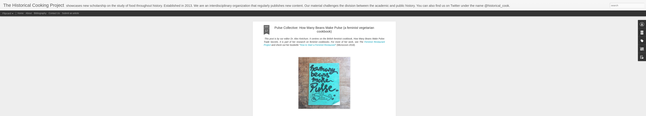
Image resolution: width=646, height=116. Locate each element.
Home (20, 13)
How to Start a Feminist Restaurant (317, 22)
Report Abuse (359, 114)
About (29, 13)
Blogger (350, 114)
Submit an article (70, 13)
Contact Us (54, 13)
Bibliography (40, 13)
